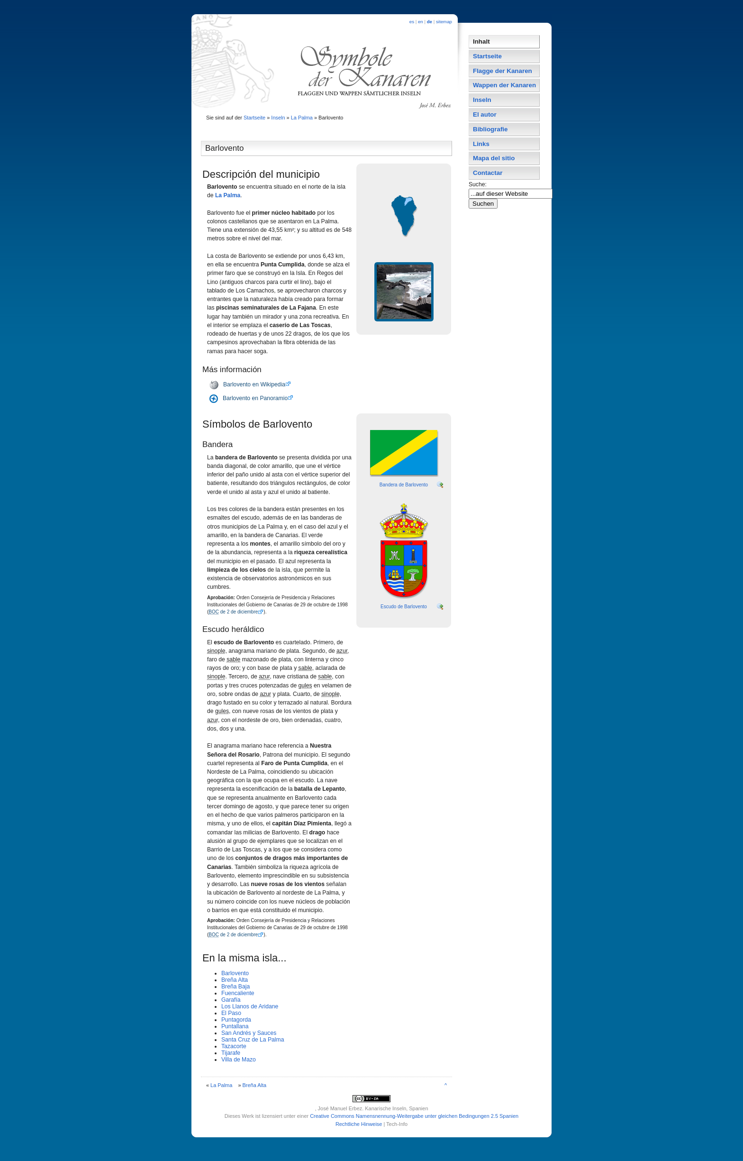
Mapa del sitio (494, 158)
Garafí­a (231, 999)
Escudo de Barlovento (404, 606)
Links (481, 143)
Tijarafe (230, 1053)
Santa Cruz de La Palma (252, 1039)
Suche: (478, 184)
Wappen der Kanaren (504, 85)
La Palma (302, 117)
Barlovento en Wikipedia (254, 384)
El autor (485, 114)
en (420, 21)
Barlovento (235, 973)
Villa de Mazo (238, 1059)
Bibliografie (490, 129)
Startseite (254, 117)
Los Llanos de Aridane (249, 1006)
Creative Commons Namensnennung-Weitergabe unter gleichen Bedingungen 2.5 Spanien (414, 1116)
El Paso (231, 1013)
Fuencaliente (237, 993)
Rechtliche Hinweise (358, 1124)
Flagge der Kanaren (502, 70)
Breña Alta (234, 980)
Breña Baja (235, 986)
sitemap (444, 21)
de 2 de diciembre (233, 611)
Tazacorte (233, 1046)
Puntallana (234, 1026)
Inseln (278, 117)
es (411, 21)
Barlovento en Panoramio (255, 398)
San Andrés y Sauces (248, 1033)
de (429, 21)
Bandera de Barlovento (404, 484)
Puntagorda (236, 1019)
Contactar (487, 172)
